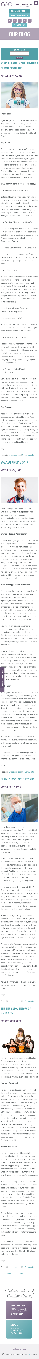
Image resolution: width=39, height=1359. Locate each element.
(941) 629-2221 (19, 25)
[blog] (30, 21)
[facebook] (10, 21)
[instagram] (15, 21)
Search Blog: (19, 50)
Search (19, 57)
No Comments (28, 455)
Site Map (34, 1354)
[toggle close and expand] (2, 690)
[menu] (36, 2)
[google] (20, 21)
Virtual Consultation (19, 15)
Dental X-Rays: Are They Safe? (17, 779)
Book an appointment (19, 11)
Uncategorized (15, 455)
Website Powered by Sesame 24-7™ (15, 1354)
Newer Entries (17, 1274)
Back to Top (19, 1349)
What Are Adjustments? (14, 462)
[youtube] (25, 21)
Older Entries (6, 1274)
